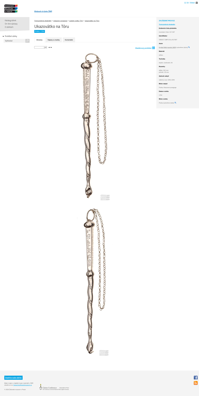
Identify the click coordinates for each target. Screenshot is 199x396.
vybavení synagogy (60, 21)
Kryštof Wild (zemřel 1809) (167, 47)
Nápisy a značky (54, 40)
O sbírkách (9, 27)
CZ (185, 2)
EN (188, 2)
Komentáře (69, 40)
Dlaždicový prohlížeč (145, 48)
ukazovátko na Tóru (92, 21)
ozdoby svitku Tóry (76, 21)
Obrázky (39, 40)
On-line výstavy (11, 23)
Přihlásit (192, 2)
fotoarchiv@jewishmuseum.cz (22, 385)
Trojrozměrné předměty (42, 21)
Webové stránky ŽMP (43, 11)
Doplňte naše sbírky (13, 377)
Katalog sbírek (10, 20)
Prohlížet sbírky (11, 36)
